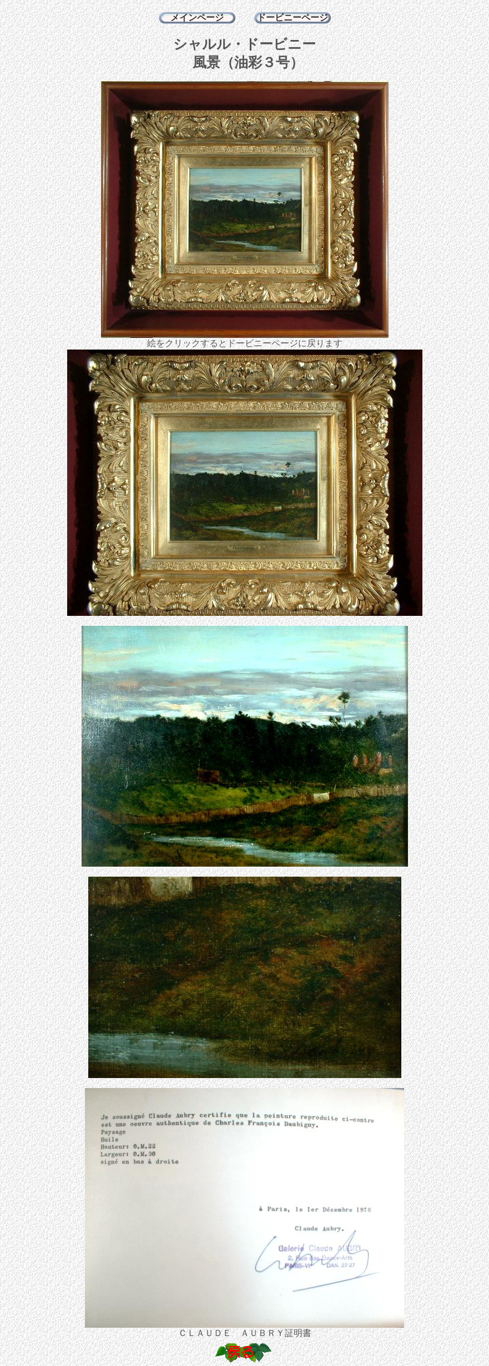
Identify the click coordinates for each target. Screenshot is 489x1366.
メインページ (197, 17)
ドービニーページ (292, 17)
